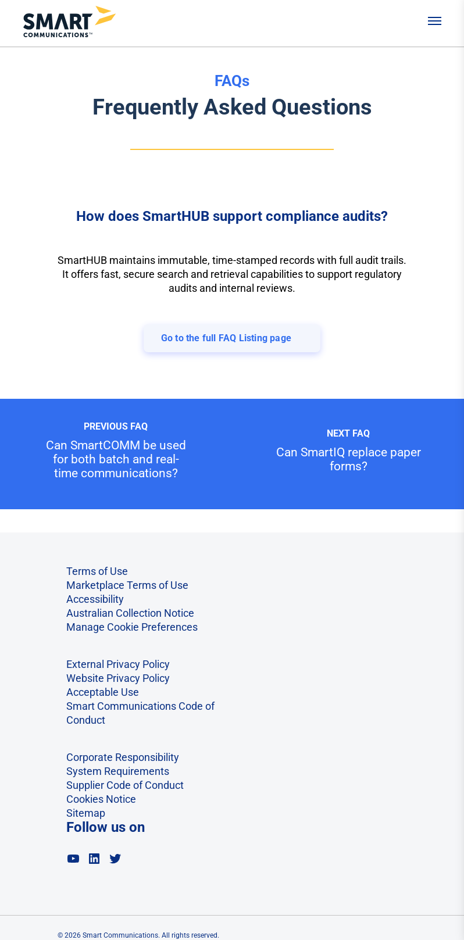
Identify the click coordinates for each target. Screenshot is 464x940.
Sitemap (85, 813)
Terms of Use (97, 571)
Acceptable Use (102, 692)
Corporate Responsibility (122, 757)
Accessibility (95, 599)
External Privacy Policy (118, 664)
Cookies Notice (101, 799)
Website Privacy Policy (118, 678)
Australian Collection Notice (130, 613)
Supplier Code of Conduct (125, 785)
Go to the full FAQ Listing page (226, 338)
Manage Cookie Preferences (132, 627)
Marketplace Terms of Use (127, 585)
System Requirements (117, 771)
